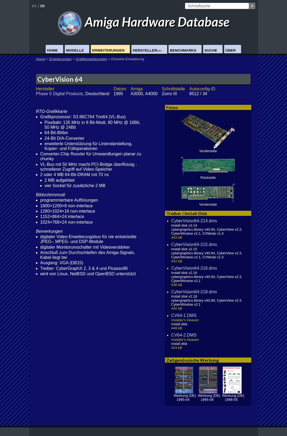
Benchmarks (183, 50)
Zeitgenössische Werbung (192, 360)
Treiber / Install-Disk (186, 213)
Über (230, 50)
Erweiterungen (108, 50)
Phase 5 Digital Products (59, 93)
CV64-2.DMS (183, 335)
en (34, 5)
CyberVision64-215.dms (194, 244)
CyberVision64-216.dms (194, 268)
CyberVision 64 (59, 79)
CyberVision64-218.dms (194, 292)
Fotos (172, 107)
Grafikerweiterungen (91, 59)
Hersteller (147, 50)
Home (52, 50)
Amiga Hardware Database (144, 21)
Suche (211, 50)
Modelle (75, 50)
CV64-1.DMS (183, 315)
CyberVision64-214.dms (194, 221)
